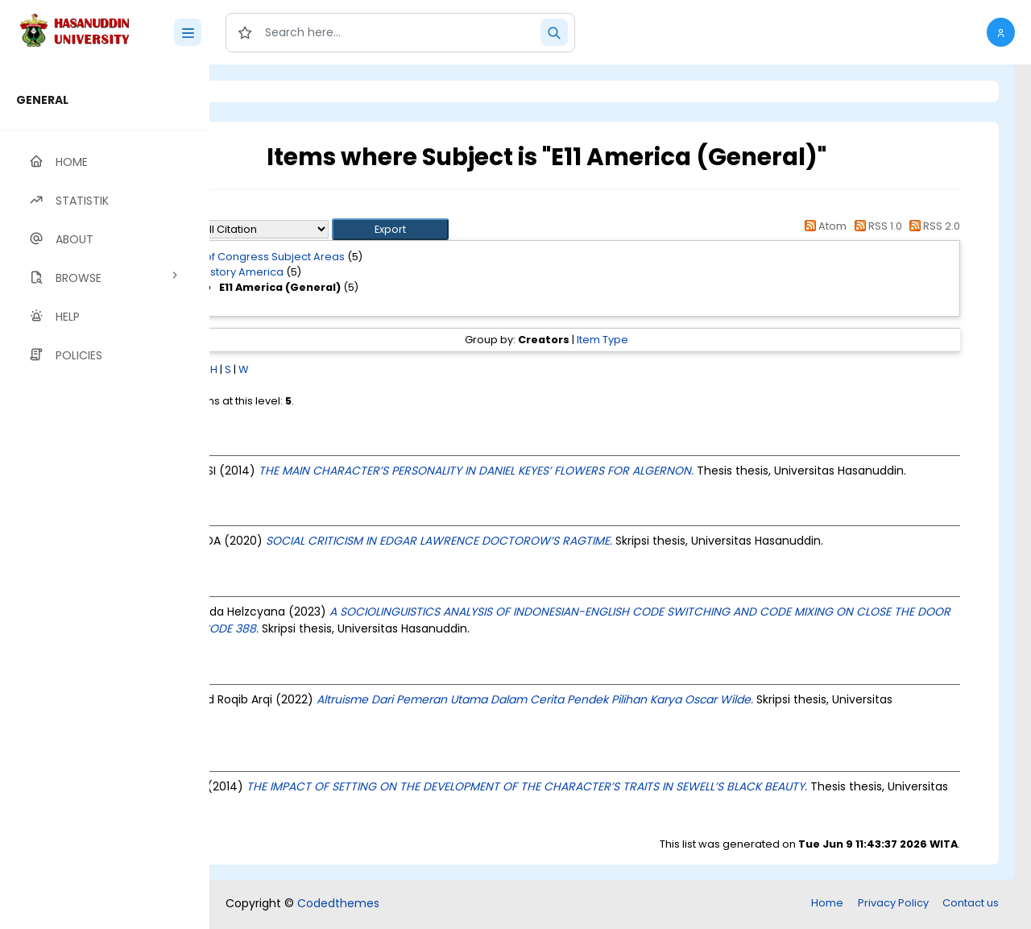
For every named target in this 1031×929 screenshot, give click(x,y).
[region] (104, 496)
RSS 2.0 (932, 226)
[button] (1001, 32)
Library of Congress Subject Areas (387, 256)
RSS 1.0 (875, 226)
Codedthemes (338, 905)
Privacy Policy (893, 904)
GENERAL (42, 100)
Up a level (296, 211)
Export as (287, 229)
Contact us (970, 904)
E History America (370, 272)
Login (278, 91)
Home (827, 904)
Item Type (668, 339)
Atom (823, 226)
